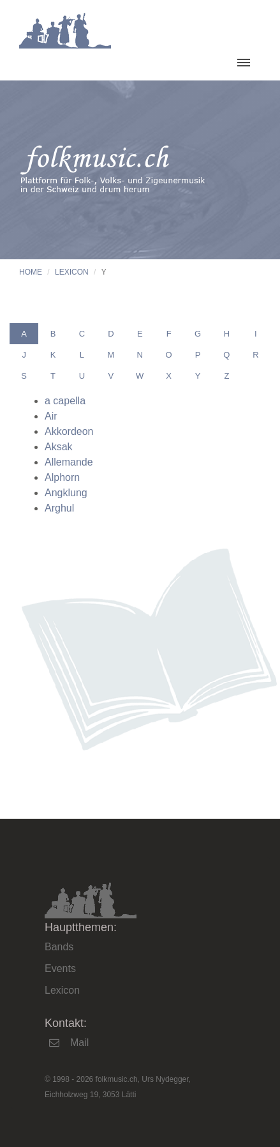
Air (51, 416)
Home (30, 272)
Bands (59, 946)
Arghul (59, 508)
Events (60, 968)
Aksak (59, 446)
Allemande (69, 462)
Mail (79, 1042)
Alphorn (62, 477)
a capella (65, 400)
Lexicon (72, 272)
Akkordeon (69, 431)
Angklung (66, 492)
